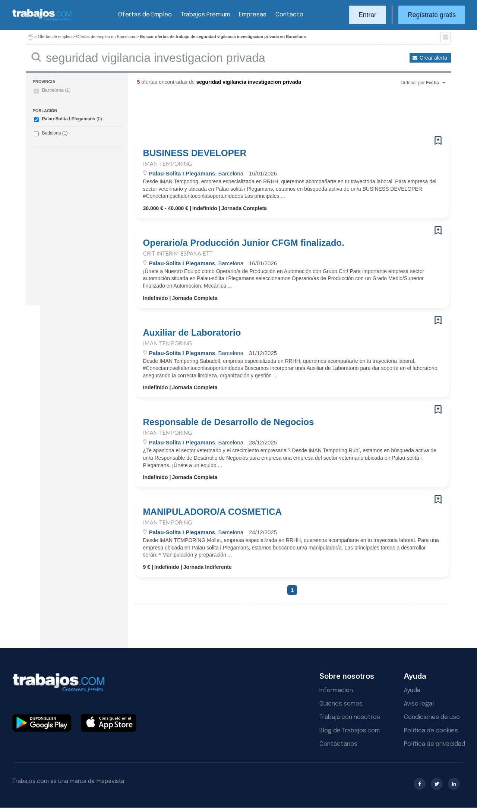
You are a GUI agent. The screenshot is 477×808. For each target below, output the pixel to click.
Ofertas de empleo (55, 36)
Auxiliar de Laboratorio (192, 332)
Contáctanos (338, 744)
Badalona (51, 133)
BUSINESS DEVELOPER (194, 153)
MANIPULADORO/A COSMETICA (212, 511)
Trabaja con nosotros (349, 717)
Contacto (289, 15)
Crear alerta (433, 58)
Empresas (252, 15)
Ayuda (412, 690)
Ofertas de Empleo (145, 15)
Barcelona (56, 90)
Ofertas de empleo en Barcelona (105, 36)
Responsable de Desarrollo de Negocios (228, 422)
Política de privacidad (434, 744)
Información (336, 690)
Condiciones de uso (432, 717)
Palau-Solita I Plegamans (68, 118)
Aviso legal (419, 704)
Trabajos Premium (205, 15)
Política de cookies (431, 731)
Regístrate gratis (432, 15)
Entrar (367, 15)
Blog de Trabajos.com (349, 731)
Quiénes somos (341, 704)
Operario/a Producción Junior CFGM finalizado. (243, 242)
